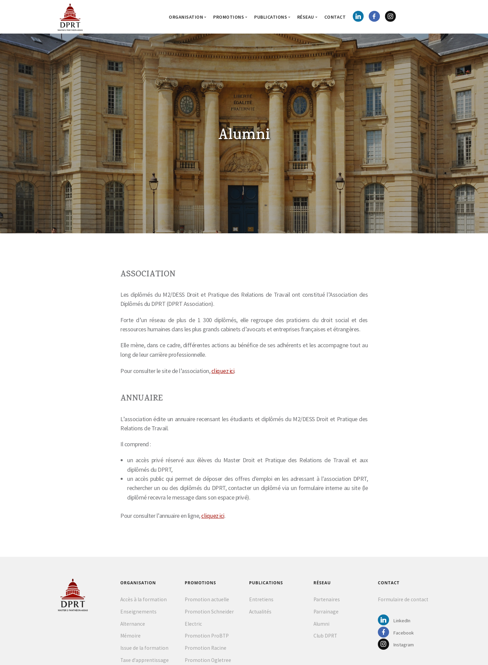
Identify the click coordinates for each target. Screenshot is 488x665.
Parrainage (326, 613)
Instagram (398, 647)
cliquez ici (223, 371)
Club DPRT (325, 637)
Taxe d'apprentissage (144, 661)
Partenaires (326, 601)
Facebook (397, 634)
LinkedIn (395, 622)
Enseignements (138, 613)
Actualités (260, 613)
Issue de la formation (144, 649)
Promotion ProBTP (207, 637)
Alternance (132, 625)
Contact (335, 17)
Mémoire (130, 637)
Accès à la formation (143, 601)
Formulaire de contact (403, 601)
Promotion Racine (205, 649)
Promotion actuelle (207, 601)
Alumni (321, 625)
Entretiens (261, 601)
